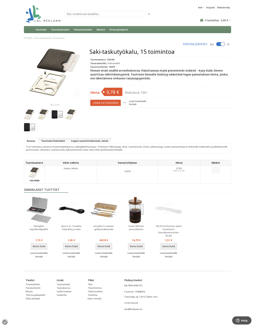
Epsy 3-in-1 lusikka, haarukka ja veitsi (71, 227)
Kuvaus (31, 140)
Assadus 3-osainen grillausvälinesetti (104, 227)
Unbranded (113, 63)
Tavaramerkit (63, 284)
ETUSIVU (28, 38)
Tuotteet (41, 29)
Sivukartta (62, 295)
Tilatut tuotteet (95, 291)
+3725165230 (131, 303)
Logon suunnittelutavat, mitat (89, 140)
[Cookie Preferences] (5, 322)
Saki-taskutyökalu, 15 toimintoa (49, 38)
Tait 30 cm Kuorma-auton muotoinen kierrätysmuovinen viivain (168, 230)
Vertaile (133, 104)
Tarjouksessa (63, 287)
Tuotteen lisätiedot (53, 140)
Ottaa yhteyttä (118, 29)
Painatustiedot (83, 29)
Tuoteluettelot (60, 29)
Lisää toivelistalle (137, 101)
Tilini (90, 284)
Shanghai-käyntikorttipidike (39, 227)
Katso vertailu (94, 298)
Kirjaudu (210, 7)
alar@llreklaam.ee (133, 309)
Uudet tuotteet (64, 291)
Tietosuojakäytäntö (35, 295)
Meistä (101, 29)
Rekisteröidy (223, 7)
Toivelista (92, 295)
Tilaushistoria (95, 287)
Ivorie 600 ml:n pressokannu (136, 227)
